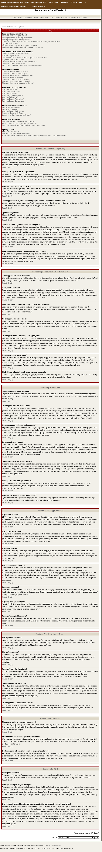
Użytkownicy (28, 17)
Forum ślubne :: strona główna (13, 27)
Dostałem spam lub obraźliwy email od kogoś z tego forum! (23, 125)
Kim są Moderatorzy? (10, 109)
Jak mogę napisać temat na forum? (15, 72)
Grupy (36, 17)
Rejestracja (44, 17)
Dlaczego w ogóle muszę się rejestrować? (17, 38)
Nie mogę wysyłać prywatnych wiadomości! (18, 121)
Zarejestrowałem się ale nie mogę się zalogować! (20, 45)
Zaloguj (84, 17)
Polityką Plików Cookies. (53, 845)
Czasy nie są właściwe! (10, 56)
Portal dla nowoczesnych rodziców (13, 6)
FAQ (14, 17)
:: (85, 2)
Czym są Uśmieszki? (9, 93)
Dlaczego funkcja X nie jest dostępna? (16, 133)
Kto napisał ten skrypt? (10, 132)
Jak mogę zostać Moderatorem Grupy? (16, 115)
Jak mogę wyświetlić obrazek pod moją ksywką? (19, 61)
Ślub (3, 2)
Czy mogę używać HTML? (11, 91)
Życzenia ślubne (77, 2)
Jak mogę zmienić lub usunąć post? (15, 74)
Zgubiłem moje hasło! (10, 44)
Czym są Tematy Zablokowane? (13, 101)
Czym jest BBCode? (9, 89)
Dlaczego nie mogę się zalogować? (15, 36)
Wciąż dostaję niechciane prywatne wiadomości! (19, 123)
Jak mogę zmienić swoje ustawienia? (15, 54)
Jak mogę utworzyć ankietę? (12, 77)
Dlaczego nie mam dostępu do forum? (16, 81)
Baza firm (64, 2)
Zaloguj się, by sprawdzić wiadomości (67, 17)
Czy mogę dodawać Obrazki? (13, 95)
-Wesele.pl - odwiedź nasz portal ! (17, 2)
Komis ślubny (54, 2)
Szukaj (20, 17)
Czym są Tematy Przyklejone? (13, 99)
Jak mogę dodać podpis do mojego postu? (17, 75)
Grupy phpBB (75, 775)
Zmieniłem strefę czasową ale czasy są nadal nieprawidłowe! (24, 58)
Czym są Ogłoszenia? (10, 97)
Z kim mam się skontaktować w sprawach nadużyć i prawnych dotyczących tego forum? (34, 135)
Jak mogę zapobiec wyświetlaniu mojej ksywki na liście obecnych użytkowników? (31, 42)
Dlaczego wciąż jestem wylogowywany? (16, 40)
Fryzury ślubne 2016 (38, 2)
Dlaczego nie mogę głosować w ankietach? (18, 83)
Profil (51, 17)
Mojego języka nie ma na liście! (13, 59)
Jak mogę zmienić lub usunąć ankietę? (16, 79)
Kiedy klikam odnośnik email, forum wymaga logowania (22, 65)
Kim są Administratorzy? (11, 107)
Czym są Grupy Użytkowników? (13, 111)
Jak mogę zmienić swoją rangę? (14, 63)
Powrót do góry (7, 167)
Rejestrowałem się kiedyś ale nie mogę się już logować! (22, 47)
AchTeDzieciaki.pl (38, 6)
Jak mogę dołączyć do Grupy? (13, 113)
